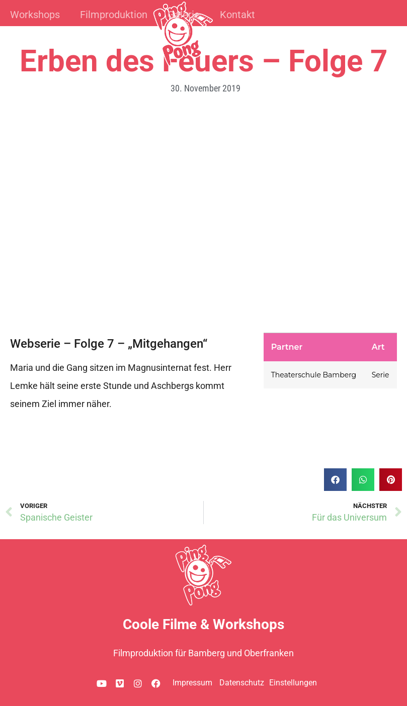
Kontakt (237, 15)
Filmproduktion (113, 15)
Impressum (192, 682)
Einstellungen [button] (293, 682)
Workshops (35, 15)
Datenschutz (241, 682)
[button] (335, 479)
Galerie (184, 15)
